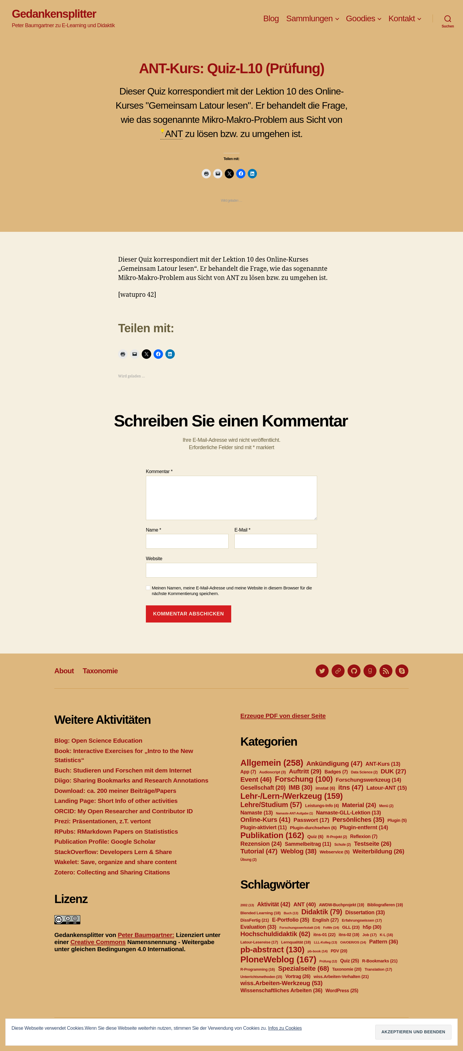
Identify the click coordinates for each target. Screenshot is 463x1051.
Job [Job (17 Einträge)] (369, 935)
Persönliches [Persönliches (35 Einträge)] (358, 819)
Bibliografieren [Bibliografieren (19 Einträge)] (385, 904)
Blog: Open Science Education (98, 740)
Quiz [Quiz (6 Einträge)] (315, 836)
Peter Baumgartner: (146, 934)
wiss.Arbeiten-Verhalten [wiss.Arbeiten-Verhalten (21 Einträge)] (341, 976)
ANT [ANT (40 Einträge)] (304, 904)
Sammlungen (309, 18)
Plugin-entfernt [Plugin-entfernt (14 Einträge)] (364, 827)
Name (153, 529)
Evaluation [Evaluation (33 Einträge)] (258, 927)
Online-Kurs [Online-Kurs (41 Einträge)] (265, 819)
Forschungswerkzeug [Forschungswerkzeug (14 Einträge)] (368, 780)
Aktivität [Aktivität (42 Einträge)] (273, 904)
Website (154, 558)
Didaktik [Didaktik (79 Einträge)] (321, 912)
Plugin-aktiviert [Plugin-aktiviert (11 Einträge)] (263, 827)
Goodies (360, 18)
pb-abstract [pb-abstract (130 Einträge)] (272, 949)
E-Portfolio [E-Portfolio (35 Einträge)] (290, 920)
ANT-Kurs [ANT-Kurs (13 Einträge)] (383, 764)
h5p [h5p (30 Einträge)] (372, 927)
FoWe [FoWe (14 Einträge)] (331, 927)
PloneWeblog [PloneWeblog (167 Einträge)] (278, 959)
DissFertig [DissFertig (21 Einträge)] (254, 920)
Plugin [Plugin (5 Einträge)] (397, 820)
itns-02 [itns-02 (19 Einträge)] (349, 934)
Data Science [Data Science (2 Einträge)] (364, 772)
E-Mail (242, 529)
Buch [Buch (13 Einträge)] (291, 913)
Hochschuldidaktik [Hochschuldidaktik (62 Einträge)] (275, 934)
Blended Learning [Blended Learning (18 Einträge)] (260, 913)
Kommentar (159, 471)
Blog (271, 18)
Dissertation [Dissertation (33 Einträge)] (365, 912)
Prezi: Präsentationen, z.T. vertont (102, 821)
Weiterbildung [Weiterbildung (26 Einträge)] (378, 851)
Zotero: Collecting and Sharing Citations (112, 872)
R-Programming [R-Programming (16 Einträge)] (257, 969)
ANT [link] (173, 133)
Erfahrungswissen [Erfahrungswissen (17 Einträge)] (362, 920)
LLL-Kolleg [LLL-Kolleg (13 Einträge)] (325, 942)
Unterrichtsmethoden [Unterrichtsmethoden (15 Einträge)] (261, 977)
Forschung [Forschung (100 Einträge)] (304, 779)
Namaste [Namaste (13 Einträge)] (256, 813)
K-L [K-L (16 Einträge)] (386, 935)
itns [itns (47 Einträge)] (350, 787)
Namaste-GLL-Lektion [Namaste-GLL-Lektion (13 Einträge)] (348, 813)
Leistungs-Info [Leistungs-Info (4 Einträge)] (322, 805)
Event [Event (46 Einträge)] (256, 779)
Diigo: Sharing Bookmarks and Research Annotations (131, 780)
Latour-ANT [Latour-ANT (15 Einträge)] (386, 788)
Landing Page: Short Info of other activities (115, 800)
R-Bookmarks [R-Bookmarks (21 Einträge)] (379, 961)
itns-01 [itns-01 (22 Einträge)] (324, 934)
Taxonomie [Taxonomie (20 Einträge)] (346, 969)
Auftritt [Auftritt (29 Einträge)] (305, 771)
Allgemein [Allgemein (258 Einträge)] (271, 763)
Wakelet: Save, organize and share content (115, 861)
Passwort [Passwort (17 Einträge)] (311, 820)
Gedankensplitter (54, 13)
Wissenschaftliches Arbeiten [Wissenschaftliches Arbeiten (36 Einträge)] (281, 990)
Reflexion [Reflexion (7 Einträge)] (363, 836)
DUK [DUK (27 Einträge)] (393, 771)
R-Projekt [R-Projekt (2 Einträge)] (337, 837)
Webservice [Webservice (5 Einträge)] (334, 852)
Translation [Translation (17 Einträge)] (378, 969)
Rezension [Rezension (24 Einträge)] (261, 843)
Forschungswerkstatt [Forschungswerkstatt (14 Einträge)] (299, 927)
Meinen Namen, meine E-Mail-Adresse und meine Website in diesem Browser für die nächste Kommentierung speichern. (232, 590)
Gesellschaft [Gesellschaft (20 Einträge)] (263, 787)
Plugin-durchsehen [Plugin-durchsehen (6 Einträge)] (313, 827)
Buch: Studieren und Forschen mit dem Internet (122, 770)
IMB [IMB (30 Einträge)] (300, 787)
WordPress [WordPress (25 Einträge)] (341, 990)
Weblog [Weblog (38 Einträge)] (299, 851)
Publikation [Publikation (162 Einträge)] (272, 835)
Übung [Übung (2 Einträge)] (248, 860)
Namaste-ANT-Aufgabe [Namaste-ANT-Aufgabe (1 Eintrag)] (294, 813)
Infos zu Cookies (285, 1028)
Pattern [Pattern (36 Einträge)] (383, 941)
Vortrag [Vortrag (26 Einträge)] (297, 976)
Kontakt (401, 18)
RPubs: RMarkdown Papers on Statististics (116, 831)
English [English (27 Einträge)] (325, 920)
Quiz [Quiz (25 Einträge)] (349, 960)
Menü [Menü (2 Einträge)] (386, 806)
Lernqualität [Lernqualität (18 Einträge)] (296, 942)
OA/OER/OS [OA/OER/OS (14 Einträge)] (353, 942)
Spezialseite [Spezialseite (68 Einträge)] (303, 968)
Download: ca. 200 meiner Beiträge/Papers (115, 790)
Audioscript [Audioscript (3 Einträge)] (272, 772)
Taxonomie (100, 671)
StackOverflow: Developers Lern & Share (113, 851)
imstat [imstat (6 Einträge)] (325, 788)
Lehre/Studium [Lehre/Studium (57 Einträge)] (271, 805)
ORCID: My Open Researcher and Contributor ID (123, 811)
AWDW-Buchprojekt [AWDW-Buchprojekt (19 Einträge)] (341, 904)
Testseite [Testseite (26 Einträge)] (373, 843)
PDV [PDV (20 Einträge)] (339, 951)
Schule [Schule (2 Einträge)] (342, 845)
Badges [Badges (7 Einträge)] (336, 771)
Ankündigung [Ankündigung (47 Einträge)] (334, 763)
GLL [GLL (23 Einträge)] (351, 927)
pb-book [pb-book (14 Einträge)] (318, 951)
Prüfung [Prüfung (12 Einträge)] (328, 961)
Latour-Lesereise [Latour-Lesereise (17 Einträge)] (259, 942)
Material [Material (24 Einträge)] (359, 805)
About (64, 671)
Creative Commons (97, 941)
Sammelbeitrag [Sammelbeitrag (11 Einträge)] (308, 844)
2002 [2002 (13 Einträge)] (247, 905)
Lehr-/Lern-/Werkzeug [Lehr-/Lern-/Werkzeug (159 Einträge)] (291, 796)
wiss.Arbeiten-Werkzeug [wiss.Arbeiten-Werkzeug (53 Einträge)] (281, 983)
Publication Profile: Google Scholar (105, 841)
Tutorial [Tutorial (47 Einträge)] (259, 851)
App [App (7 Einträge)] (248, 771)
